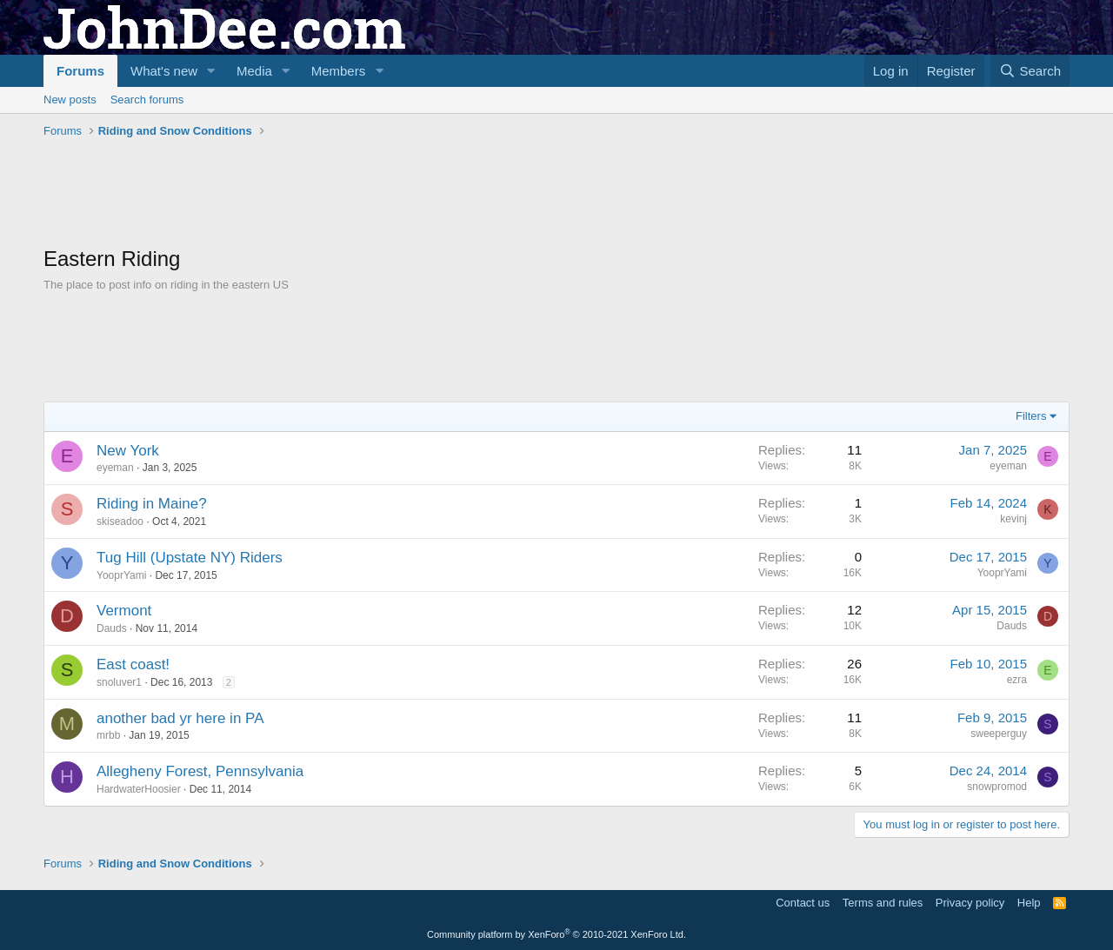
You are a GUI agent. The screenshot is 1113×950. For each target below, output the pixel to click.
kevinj (1013, 519)
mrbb (108, 735)
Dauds (112, 628)
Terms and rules (883, 902)
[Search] (1030, 71)
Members (338, 70)
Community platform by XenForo (556, 934)
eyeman (115, 468)
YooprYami (121, 575)
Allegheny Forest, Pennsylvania (200, 771)
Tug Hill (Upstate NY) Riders (190, 557)
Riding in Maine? (152, 503)
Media (254, 70)
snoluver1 (119, 682)
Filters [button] (1031, 415)
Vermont (124, 610)
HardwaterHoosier (139, 789)
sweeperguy (998, 733)
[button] (211, 71)
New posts (70, 99)
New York (128, 450)
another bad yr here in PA (180, 718)
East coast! (133, 664)
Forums (80, 70)
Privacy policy (970, 902)
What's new (163, 70)
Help (1029, 902)
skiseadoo (120, 521)
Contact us (803, 902)
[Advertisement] (359, 192)
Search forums (147, 99)
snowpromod (997, 787)
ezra (1017, 680)
